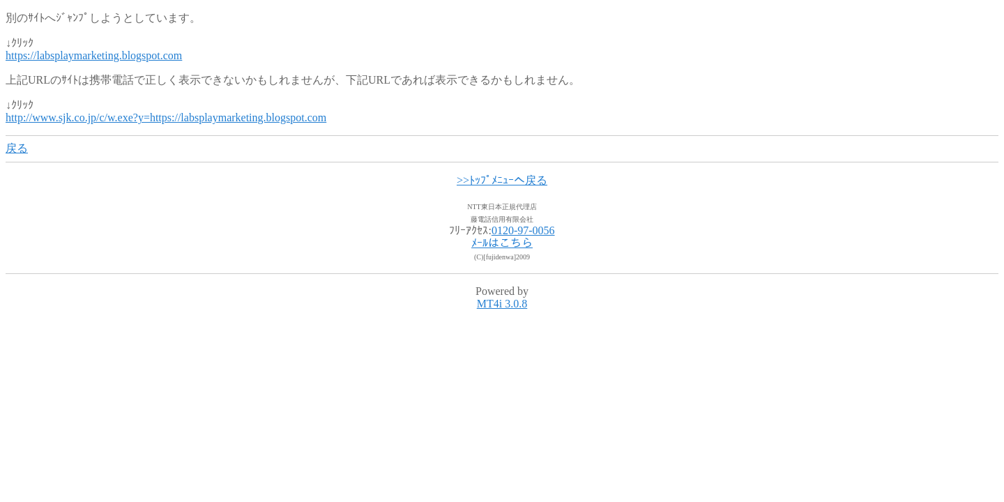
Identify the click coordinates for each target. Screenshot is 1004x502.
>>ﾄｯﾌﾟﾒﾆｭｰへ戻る (502, 180)
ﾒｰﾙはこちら (502, 243)
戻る (17, 148)
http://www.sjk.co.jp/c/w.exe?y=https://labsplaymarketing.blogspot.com (166, 117)
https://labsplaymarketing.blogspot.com (94, 55)
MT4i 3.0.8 (502, 304)
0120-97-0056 (523, 230)
